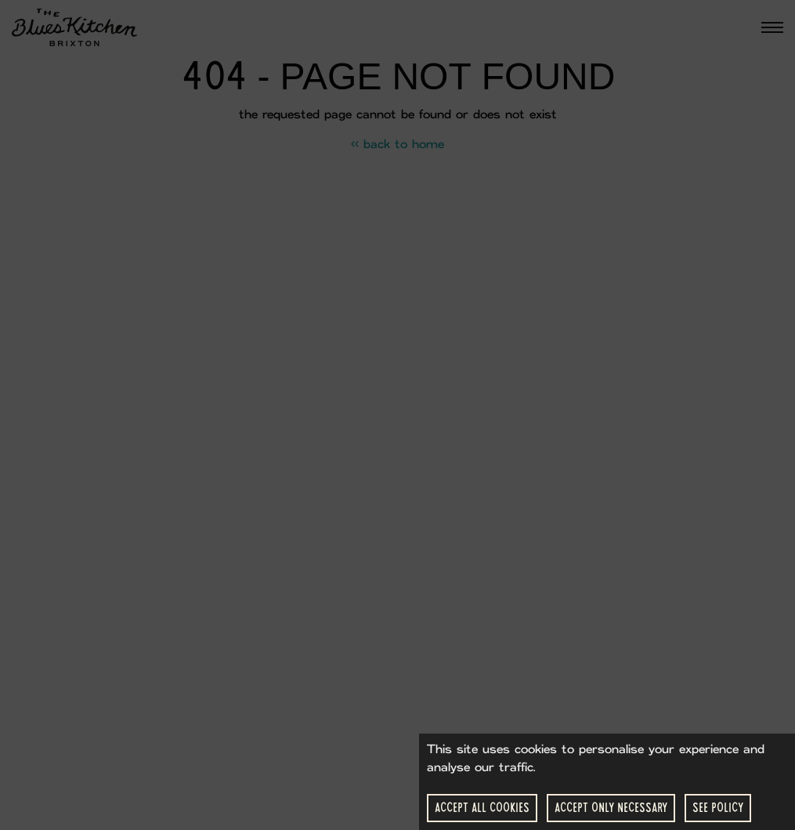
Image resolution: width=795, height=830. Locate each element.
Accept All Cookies (482, 808)
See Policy (717, 808)
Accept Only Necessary (611, 808)
